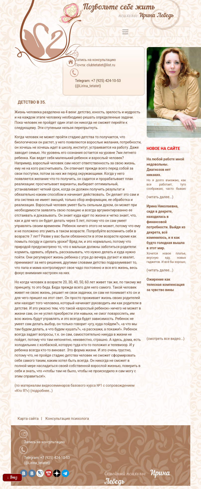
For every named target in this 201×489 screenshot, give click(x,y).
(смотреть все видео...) (166, 339)
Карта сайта (28, 418)
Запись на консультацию (44, 442)
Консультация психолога (67, 418)
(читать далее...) (160, 197)
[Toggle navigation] (125, 32)
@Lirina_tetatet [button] (88, 86)
